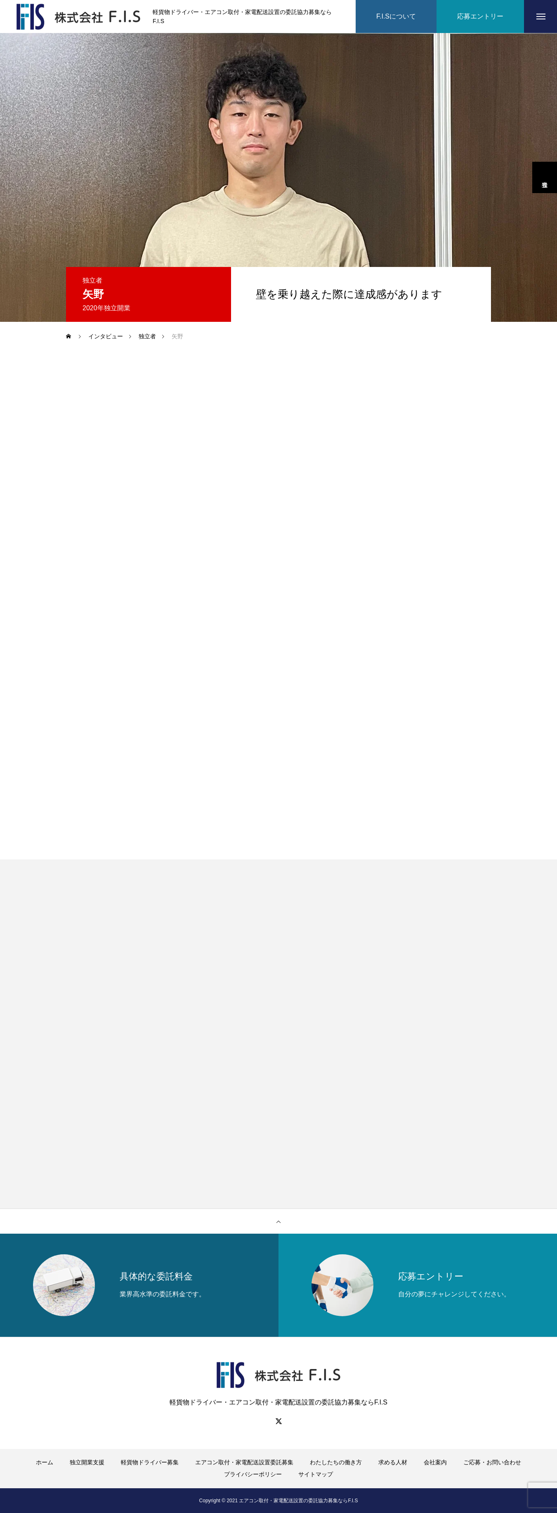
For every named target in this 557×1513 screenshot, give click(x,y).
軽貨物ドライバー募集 (150, 1462)
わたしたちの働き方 (336, 1462)
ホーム (44, 1462)
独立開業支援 (87, 1462)
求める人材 (392, 1462)
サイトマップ (315, 1474)
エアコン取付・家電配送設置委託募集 (244, 1462)
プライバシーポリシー (253, 1474)
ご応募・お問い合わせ (492, 1462)
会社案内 (435, 1462)
